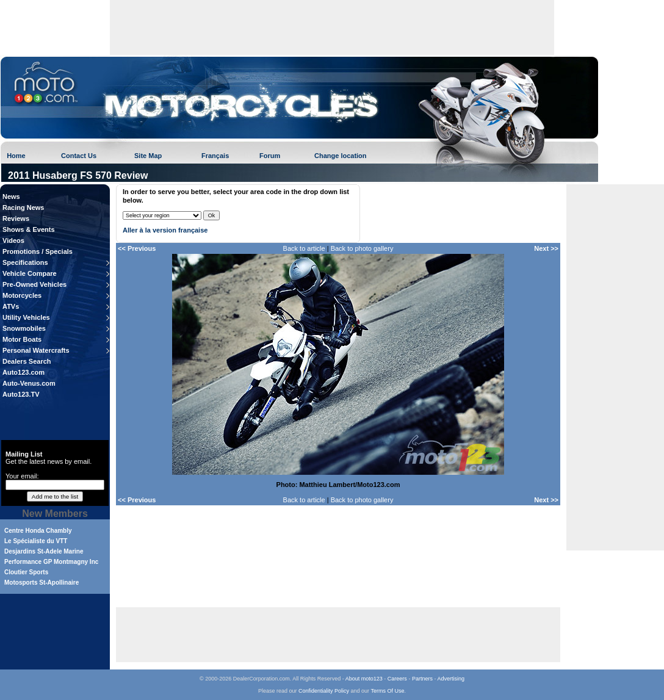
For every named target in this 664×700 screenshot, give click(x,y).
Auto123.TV (21, 394)
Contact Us (78, 155)
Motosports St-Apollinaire (41, 582)
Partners (422, 679)
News (11, 196)
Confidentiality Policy (323, 691)
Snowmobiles (24, 328)
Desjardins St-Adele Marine (43, 551)
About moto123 (364, 679)
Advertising (450, 679)
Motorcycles (22, 295)
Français (215, 155)
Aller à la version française (165, 230)
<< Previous (137, 248)
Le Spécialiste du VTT (35, 541)
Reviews (15, 218)
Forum (269, 155)
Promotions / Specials (37, 251)
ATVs (10, 306)
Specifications (25, 262)
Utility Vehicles (26, 317)
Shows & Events (28, 229)
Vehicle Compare (29, 273)
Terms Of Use (387, 691)
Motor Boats (22, 339)
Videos (13, 240)
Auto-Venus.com (29, 383)
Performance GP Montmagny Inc (51, 561)
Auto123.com (23, 372)
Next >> (546, 248)
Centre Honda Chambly (38, 530)
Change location (340, 155)
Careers (397, 679)
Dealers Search (26, 361)
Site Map (148, 155)
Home (16, 155)
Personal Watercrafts (36, 350)
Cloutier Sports (26, 572)
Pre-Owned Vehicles (34, 284)
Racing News (23, 207)
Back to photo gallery (362, 248)
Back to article (304, 248)
